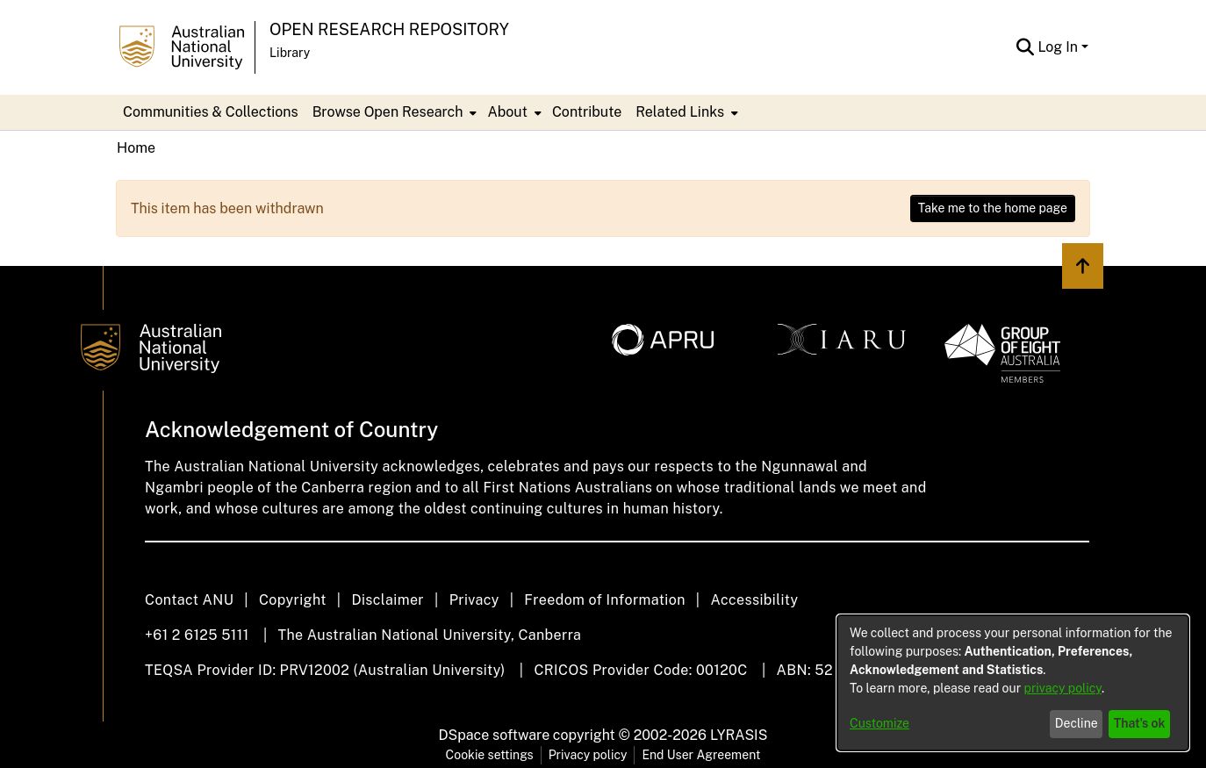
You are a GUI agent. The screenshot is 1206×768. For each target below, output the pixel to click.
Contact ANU (189, 600)
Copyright (293, 600)
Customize (879, 723)
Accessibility (754, 600)
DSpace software (494, 735)
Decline (1076, 723)
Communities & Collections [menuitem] (210, 112)
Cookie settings (490, 755)
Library (289, 53)
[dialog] (1012, 682)
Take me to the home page (992, 208)
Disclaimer (387, 600)
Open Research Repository (389, 29)
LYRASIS (738, 735)
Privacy (474, 600)
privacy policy (1063, 688)
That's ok (1140, 723)
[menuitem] (393, 112)
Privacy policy (588, 755)
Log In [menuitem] (1057, 47)
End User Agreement (701, 755)
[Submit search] (1025, 47)
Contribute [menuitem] (586, 112)
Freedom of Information (604, 600)
